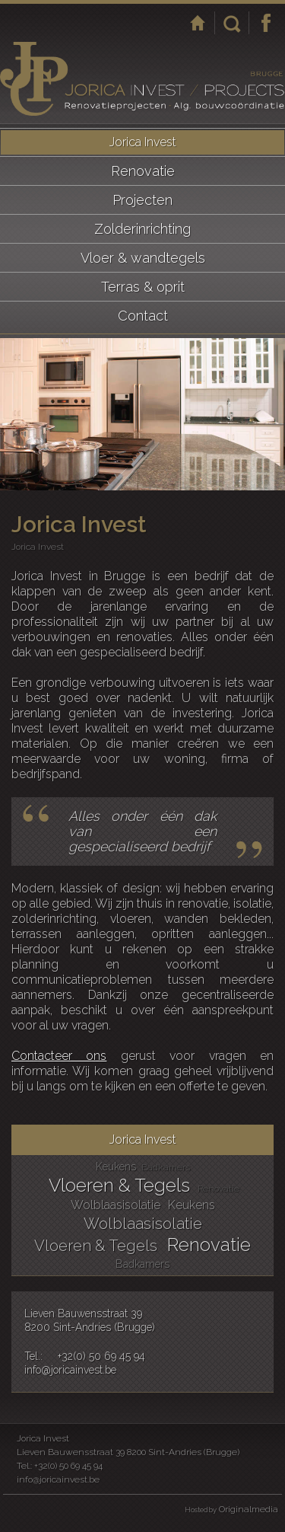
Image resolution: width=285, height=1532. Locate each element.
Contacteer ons (58, 1055)
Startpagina (197, 23)
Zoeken (232, 23)
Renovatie (143, 171)
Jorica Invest (142, 142)
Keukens (116, 1166)
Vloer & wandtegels (143, 258)
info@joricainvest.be (70, 1370)
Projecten (142, 200)
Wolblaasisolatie (115, 1205)
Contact (143, 316)
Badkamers (165, 1167)
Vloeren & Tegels (119, 1185)
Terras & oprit (143, 287)
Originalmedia (248, 1509)
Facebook (266, 23)
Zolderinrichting (142, 229)
